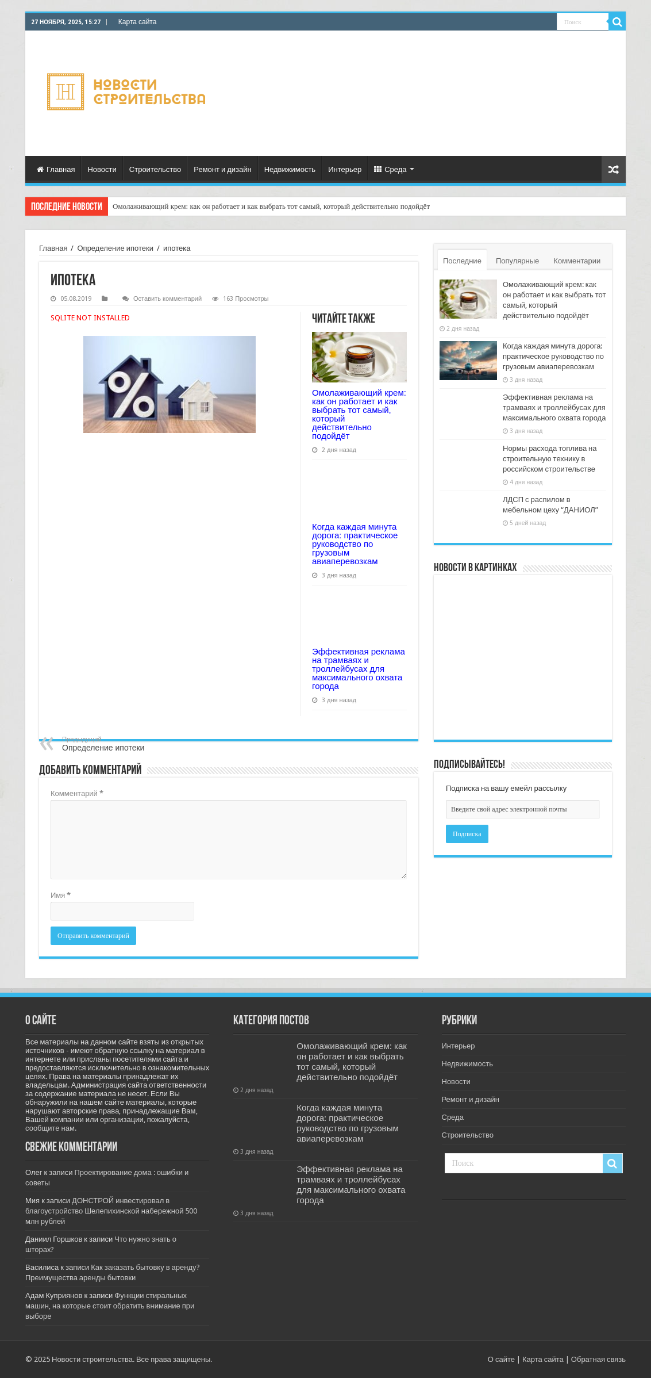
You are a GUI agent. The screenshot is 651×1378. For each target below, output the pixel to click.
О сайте (501, 1359)
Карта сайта (137, 22)
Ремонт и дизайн (222, 169)
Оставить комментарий (167, 299)
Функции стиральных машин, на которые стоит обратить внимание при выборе (109, 1305)
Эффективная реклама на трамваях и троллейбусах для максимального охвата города (358, 668)
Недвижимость (289, 169)
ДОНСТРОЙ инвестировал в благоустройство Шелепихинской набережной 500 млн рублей (111, 1211)
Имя (61, 895)
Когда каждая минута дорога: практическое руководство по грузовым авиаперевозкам (355, 544)
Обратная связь (598, 1359)
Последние (462, 261)
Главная (56, 169)
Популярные (517, 261)
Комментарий (77, 793)
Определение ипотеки (115, 248)
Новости (101, 169)
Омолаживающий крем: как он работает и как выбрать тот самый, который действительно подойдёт (271, 206)
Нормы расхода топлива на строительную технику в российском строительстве (550, 458)
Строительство (155, 169)
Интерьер (344, 169)
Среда (390, 169)
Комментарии (576, 261)
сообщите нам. (50, 1128)
